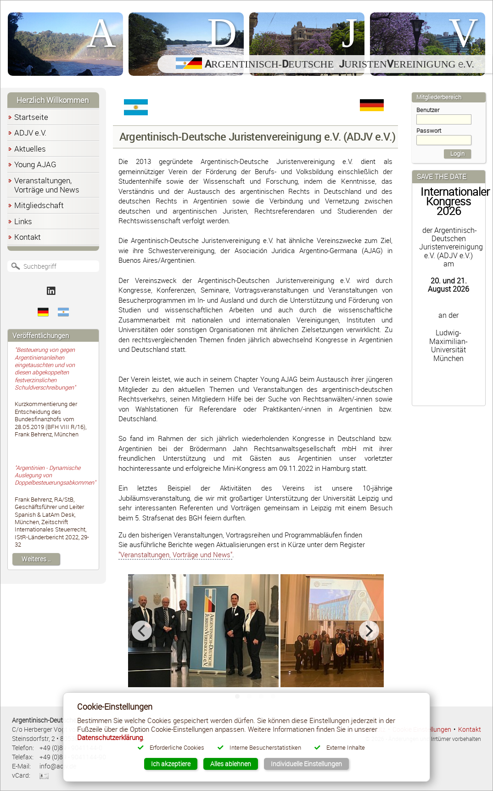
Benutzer (443, 115)
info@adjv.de (57, 766)
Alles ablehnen (230, 763)
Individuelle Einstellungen (306, 763)
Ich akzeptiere (170, 763)
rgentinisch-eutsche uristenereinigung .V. (325, 64)
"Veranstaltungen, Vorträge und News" (175, 554)
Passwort (443, 136)
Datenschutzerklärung (110, 737)
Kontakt (469, 729)
